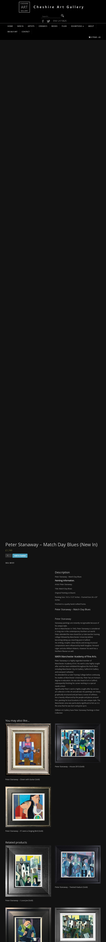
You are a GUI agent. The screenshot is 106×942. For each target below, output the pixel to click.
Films (64, 26)
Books (54, 26)
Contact (26, 31)
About (91, 26)
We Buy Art (12, 31)
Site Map (31, 928)
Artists (31, 26)
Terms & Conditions (35, 917)
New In (20, 26)
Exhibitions (77, 26)
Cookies (31, 924)
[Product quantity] (8, 489)
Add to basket (20, 489)
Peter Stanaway (63, 552)
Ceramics (43, 26)
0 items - (94, 37)
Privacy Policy (33, 921)
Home (10, 26)
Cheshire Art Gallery (46, 938)
